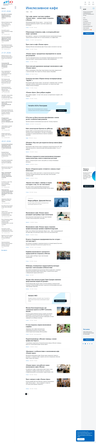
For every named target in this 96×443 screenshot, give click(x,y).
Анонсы (27, 49)
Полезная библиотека (87, 26)
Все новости (4, 250)
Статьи (27, 27)
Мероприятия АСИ (87, 22)
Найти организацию (60, 300)
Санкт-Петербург (37, 247)
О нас (84, 17)
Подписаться (61, 110)
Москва (35, 27)
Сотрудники (85, 21)
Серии (27, 138)
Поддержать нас (86, 29)
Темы (27, 11)
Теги (31, 11)
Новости (27, 39)
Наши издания (86, 27)
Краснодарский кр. (38, 39)
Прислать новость (87, 24)
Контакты (85, 19)
